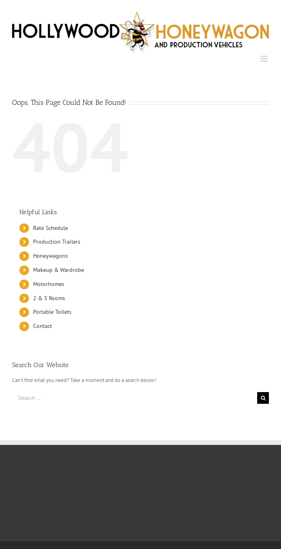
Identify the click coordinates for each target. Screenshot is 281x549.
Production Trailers (56, 241)
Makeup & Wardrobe (58, 269)
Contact (42, 326)
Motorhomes (48, 284)
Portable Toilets (52, 311)
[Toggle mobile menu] (264, 58)
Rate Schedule (50, 228)
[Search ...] (134, 398)
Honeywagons (50, 255)
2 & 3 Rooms (49, 298)
